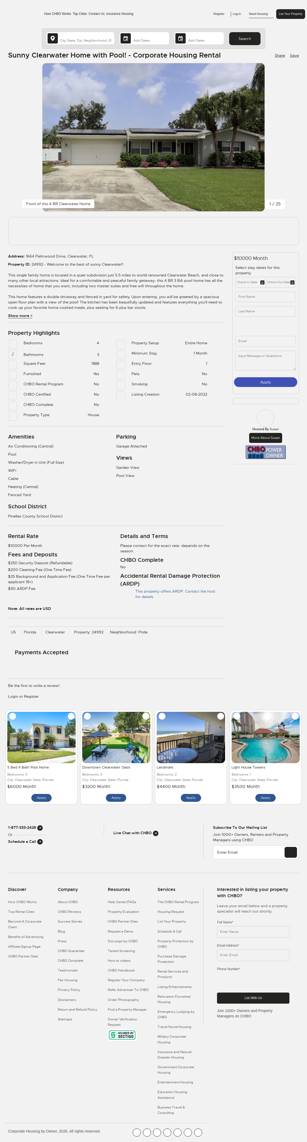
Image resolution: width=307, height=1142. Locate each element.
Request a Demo (121, 931)
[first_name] (265, 297)
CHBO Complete (70, 961)
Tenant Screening (121, 951)
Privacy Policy (69, 990)
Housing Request (171, 912)
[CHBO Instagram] (167, 1132)
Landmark (165, 767)
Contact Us (97, 14)
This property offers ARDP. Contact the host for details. (167, 594)
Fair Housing (68, 980)
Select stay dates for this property (257, 270)
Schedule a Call (25, 841)
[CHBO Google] (198, 1132)
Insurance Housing (119, 14)
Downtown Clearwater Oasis (106, 767)
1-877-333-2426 (25, 827)
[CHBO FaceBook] (137, 1132)
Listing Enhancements (175, 987)
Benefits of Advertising (26, 937)
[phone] (252, 326)
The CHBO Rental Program (178, 902)
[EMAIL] (291, 852)
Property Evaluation (123, 912)
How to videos (119, 961)
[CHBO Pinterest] (188, 1132)
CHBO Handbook (121, 970)
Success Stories (70, 921)
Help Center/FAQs (122, 902)
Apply (265, 382)
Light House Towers (248, 767)
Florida (31, 632)
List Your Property (290, 13)
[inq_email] (265, 341)
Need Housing (261, 14)
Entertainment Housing (175, 1082)
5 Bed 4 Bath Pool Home (28, 767)
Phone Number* (228, 969)
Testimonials (68, 970)
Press (62, 941)
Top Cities (80, 14)
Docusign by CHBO (123, 941)
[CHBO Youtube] (147, 1132)
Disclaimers (67, 1000)
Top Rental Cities (21, 912)
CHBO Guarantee (71, 951)
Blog (61, 931)
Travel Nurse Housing (174, 1027)
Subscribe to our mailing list (240, 827)
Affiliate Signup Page (24, 946)
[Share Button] (279, 55)
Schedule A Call (170, 931)
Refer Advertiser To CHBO (128, 990)
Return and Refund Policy (77, 1009)
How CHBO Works (57, 14)
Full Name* (225, 922)
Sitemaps (65, 1019)
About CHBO (68, 902)
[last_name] (265, 311)
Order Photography (123, 1000)
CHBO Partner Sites (23, 956)
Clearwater (56, 632)
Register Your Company (126, 980)
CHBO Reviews (69, 912)
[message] (265, 360)
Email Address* (228, 945)
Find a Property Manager (127, 1009)
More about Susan (265, 438)
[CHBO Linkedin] (177, 1132)
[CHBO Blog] (157, 1132)
